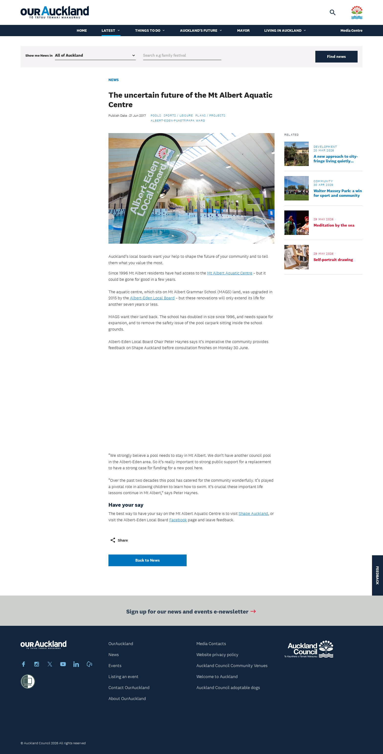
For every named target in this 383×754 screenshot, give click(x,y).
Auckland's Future (201, 30)
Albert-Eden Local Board (152, 297)
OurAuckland (120, 643)
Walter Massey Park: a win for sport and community (338, 193)
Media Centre (351, 30)
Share (119, 540)
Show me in (39, 55)
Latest (111, 30)
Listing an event (123, 676)
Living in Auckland (285, 30)
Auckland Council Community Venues (231, 665)
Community (323, 181)
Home (82, 30)
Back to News (147, 560)
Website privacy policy (217, 654)
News (113, 79)
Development (325, 147)
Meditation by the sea (334, 225)
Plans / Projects (210, 115)
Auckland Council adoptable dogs (228, 687)
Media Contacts (211, 643)
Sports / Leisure (178, 115)
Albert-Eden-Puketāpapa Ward (178, 121)
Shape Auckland (253, 513)
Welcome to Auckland (217, 676)
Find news (336, 56)
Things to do (150, 30)
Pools (156, 115)
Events (114, 665)
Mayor (243, 30)
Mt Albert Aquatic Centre (229, 273)
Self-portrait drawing (333, 259)
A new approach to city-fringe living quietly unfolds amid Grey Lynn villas (336, 158)
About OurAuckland (127, 698)
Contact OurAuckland (128, 687)
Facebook (178, 519)
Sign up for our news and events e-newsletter (191, 614)
